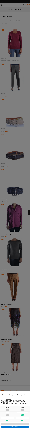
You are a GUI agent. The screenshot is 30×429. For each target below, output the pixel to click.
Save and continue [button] (15, 426)
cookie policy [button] (8, 399)
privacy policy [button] (14, 395)
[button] (28, 393)
